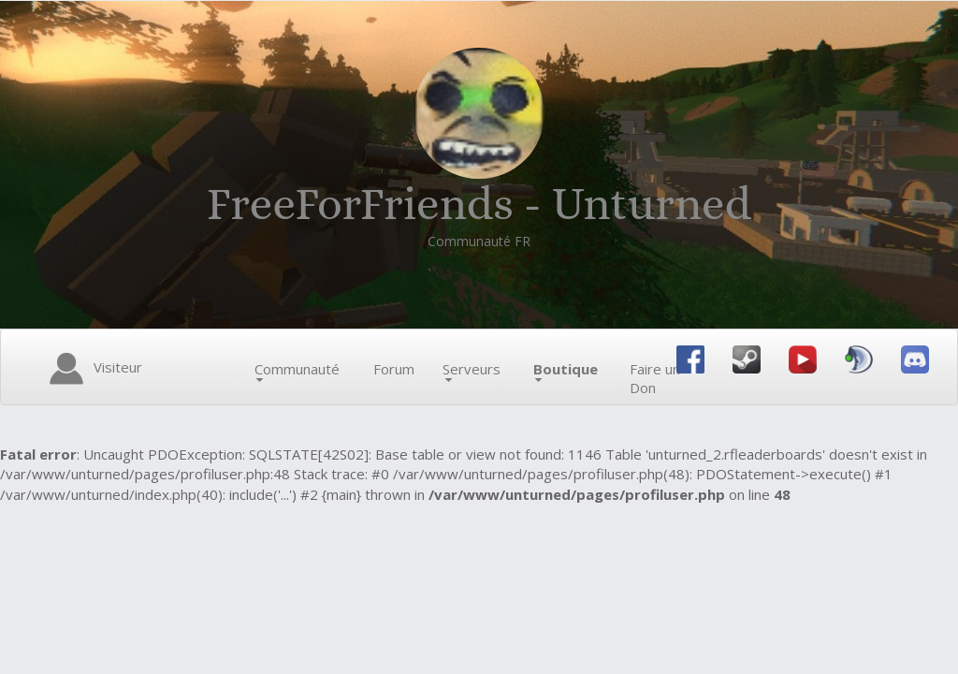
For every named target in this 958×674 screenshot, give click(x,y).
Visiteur (92, 368)
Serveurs (472, 370)
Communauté (297, 370)
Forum (393, 368)
